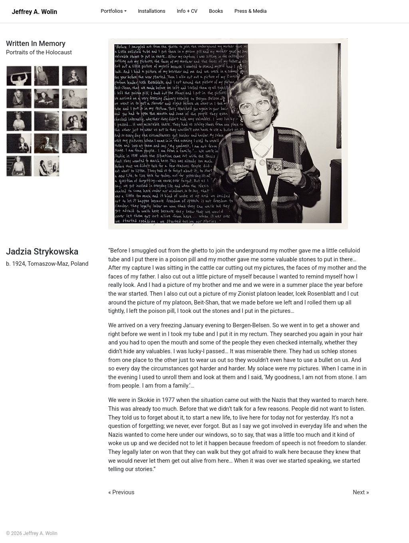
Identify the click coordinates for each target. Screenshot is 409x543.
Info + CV (187, 11)
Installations (151, 11)
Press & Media (250, 11)
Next (359, 492)
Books (216, 11)
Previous (123, 492)
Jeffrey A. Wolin (34, 12)
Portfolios (112, 11)
